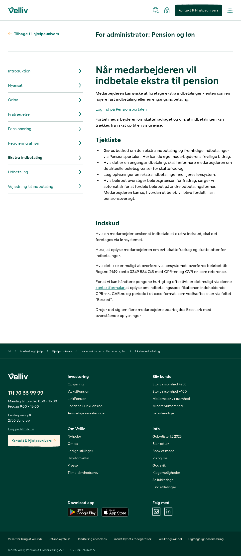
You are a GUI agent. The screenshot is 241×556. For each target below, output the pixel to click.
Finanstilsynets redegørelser (132, 539)
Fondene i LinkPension (85, 406)
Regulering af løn (45, 143)
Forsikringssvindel (169, 539)
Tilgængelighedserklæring (206, 539)
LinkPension (77, 398)
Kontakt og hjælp (31, 351)
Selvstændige (163, 413)
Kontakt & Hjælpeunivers (198, 10)
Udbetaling (45, 172)
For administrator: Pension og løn (103, 351)
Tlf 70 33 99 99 (25, 392)
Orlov (45, 100)
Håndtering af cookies (92, 539)
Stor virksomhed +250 (169, 384)
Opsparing (76, 384)
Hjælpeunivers (62, 351)
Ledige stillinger (80, 451)
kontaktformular (110, 287)
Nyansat (45, 85)
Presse (73, 465)
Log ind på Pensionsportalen (121, 109)
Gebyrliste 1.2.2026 (167, 436)
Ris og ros (159, 458)
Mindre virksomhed (167, 406)
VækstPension (78, 391)
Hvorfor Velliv (78, 458)
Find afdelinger (164, 487)
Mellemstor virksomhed (171, 398)
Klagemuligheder (166, 472)
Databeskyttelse (59, 539)
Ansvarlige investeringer (87, 413)
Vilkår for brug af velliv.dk (25, 539)
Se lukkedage (163, 480)
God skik (159, 465)
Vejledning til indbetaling (45, 186)
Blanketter (160, 443)
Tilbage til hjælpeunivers (33, 33)
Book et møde (163, 451)
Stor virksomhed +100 (169, 391)
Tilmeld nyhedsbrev (83, 472)
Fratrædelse (45, 114)
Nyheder (74, 436)
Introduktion (45, 71)
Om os (73, 443)
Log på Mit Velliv (21, 429)
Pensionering (45, 129)
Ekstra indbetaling (45, 158)
